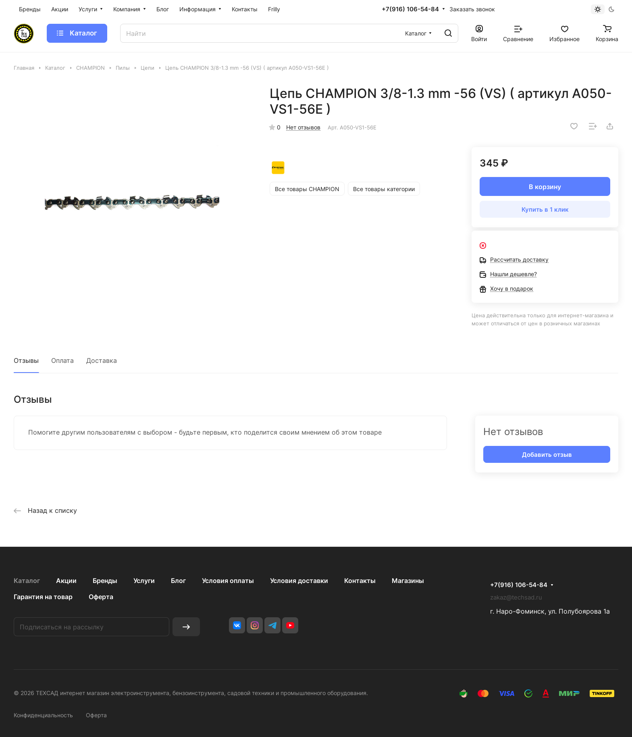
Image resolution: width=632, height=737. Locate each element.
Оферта (101, 597)
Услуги (144, 581)
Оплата (62, 360)
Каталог (27, 581)
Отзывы (26, 360)
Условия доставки (299, 581)
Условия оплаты (228, 581)
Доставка (101, 360)
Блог (178, 581)
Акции (66, 581)
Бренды (105, 581)
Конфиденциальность (43, 715)
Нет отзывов (303, 127)
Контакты (360, 581)
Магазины (408, 581)
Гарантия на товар (43, 597)
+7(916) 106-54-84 (410, 9)
